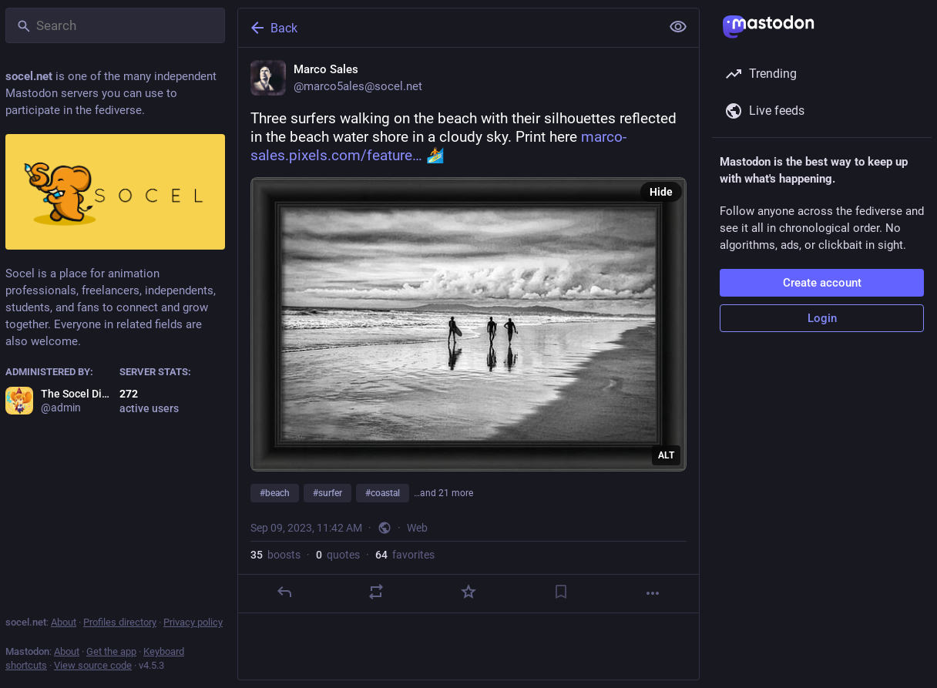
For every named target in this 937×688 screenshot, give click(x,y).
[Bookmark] (561, 591)
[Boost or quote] (376, 591)
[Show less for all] (678, 26)
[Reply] (284, 591)
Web (417, 528)
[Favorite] (468, 591)
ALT (666, 455)
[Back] (447, 27)
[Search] (115, 25)
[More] (652, 593)
